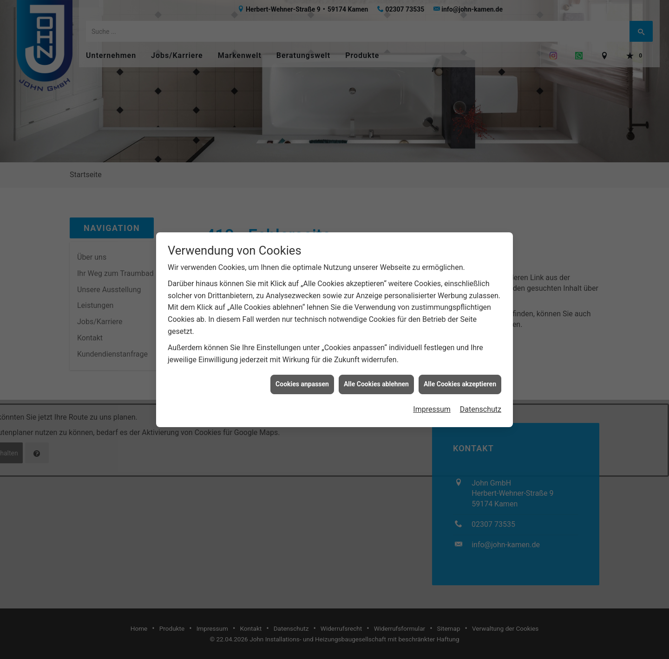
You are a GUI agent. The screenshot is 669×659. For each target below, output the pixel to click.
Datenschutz (480, 405)
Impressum (432, 405)
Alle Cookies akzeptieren (460, 380)
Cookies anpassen (302, 380)
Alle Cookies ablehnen (376, 380)
